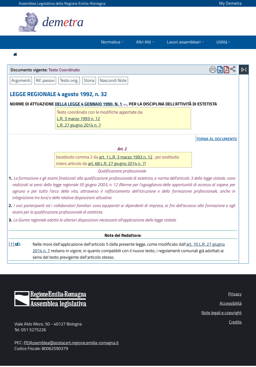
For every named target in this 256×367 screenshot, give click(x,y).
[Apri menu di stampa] (212, 69)
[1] (12, 244)
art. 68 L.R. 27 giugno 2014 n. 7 (116, 163)
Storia (89, 80)
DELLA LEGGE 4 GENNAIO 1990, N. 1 (91, 104)
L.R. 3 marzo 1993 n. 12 (78, 118)
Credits (235, 322)
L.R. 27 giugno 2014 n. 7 (79, 125)
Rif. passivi (45, 80)
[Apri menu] (244, 69)
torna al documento (217, 139)
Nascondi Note (113, 80)
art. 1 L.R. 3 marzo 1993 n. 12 (125, 157)
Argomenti (20, 80)
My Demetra (230, 3)
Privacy (235, 294)
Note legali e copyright (221, 312)
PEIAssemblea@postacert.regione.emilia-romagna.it (71, 342)
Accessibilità (231, 303)
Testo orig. (69, 80)
